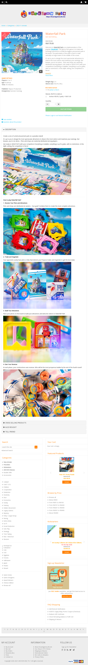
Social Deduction (9, 526)
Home (4, 25)
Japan (5, 563)
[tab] (44, 129)
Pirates (6, 566)
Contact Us (9, 657)
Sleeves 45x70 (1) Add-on (54, 94)
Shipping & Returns (55, 619)
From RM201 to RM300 (56, 508)
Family (6, 503)
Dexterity (7, 495)
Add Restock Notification (57, 609)
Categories (10, 25)
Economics (7, 500)
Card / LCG (7, 484)
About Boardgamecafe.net (43, 647)
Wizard (6, 568)
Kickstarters (7, 467)
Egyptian (6, 555)
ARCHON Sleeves (9, 470)
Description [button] (10, 129)
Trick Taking (7, 534)
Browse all (7, 585)
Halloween (7, 560)
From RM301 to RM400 (56, 510)
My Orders (9, 651)
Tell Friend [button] (9, 432)
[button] (50, 472)
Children (6, 487)
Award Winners (8, 580)
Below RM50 (53, 500)
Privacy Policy (39, 657)
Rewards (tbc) (10, 653)
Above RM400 (53, 513)
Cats (5, 550)
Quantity (48, 101)
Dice (5, 497)
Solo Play (7, 529)
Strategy (6, 531)
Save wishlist (7, 119)
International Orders (41, 653)
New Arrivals (8, 462)
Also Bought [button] (10, 427)
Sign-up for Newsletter (69, 647)
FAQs (7, 655)
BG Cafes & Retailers (41, 655)
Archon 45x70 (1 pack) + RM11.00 (60, 96)
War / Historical (9, 537)
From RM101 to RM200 (56, 505)
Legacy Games (8, 510)
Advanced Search (7, 450)
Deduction (7, 492)
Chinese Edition (9, 583)
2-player (6, 482)
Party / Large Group (10, 516)
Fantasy (6, 505)
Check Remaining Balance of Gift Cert (61, 617)
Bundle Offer (8, 472)
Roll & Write (7, 521)
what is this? (54, 90)
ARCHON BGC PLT (24, 661)
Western (6, 539)
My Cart (8, 649)
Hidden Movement (10, 508)
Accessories (7, 475)
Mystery (6, 513)
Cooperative (8, 490)
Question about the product (11, 122)
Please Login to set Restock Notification (59, 115)
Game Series (8, 575)
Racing (6, 518)
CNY (5, 553)
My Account (9, 647)
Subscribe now (66, 596)
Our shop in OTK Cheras (42, 649)
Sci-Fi (5, 524)
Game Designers (9, 578)
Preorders (7, 465)
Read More (49, 75)
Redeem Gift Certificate (56, 614)
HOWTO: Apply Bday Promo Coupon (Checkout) (64, 612)
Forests (6, 558)
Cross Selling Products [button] (14, 423)
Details (66, 482)
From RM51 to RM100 (56, 502)
